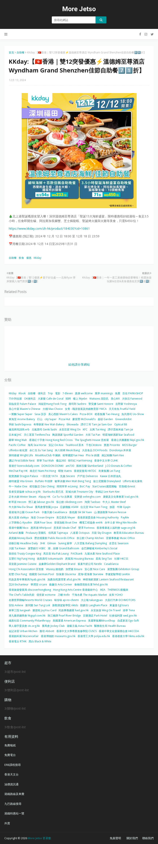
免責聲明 (115, 838)
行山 (39, 419)
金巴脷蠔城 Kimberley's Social (99, 548)
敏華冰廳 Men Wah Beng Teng (73, 481)
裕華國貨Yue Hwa (73, 455)
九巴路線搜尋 (12, 804)
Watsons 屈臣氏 (99, 398)
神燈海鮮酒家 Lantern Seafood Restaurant (108, 579)
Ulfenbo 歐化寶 (18, 450)
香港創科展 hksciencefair (24, 636)
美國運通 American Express (69, 620)
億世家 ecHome (46, 595)
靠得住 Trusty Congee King (25, 553)
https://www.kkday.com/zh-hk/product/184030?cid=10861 (49, 228)
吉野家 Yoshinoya (126, 404)
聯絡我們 (148, 838)
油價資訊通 (11, 784)
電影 (57, 393)
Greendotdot (123, 419)
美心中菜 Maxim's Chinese (24, 409)
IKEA (102, 590)
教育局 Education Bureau (129, 533)
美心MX (115, 398)
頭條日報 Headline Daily (23, 543)
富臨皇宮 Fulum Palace (22, 404)
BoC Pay (85, 486)
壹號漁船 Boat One (65, 522)
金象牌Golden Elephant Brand (57, 564)
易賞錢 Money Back (20, 538)
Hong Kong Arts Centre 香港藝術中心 (75, 590)
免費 (117, 393)
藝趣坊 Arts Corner (60, 584)
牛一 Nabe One (18, 486)
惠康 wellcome (84, 393)
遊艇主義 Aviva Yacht (79, 626)
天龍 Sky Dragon (101, 533)
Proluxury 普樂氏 (36, 533)
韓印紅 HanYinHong (80, 460)
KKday (37, 258)
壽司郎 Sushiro (77, 404)
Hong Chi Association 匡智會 (26, 569)
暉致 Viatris (65, 471)
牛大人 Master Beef (114, 502)
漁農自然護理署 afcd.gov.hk (64, 579)
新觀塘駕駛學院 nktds (65, 605)
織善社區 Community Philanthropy (29, 620)
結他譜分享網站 (79, 364)
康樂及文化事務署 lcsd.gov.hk (120, 497)
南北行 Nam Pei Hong (43, 471)
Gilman (51, 543)
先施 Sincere (67, 476)
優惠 (28, 258)
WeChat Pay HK (18, 471)
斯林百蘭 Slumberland (89, 466)
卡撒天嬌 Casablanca (54, 512)
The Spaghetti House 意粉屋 (92, 440)
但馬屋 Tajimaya (58, 533)
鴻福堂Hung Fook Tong (52, 404)
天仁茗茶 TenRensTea (37, 435)
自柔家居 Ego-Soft (128, 620)
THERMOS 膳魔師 (118, 590)
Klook (22, 393)
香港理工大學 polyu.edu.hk (94, 636)
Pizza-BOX (86, 414)
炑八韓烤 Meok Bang (67, 450)
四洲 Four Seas (43, 522)
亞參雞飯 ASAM (69, 507)
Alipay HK (44, 497)
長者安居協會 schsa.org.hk (25, 491)
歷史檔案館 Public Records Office (54, 538)
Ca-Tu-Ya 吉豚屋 (62, 497)
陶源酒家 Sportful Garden (67, 435)
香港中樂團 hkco (18, 528)
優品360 (61, 460)
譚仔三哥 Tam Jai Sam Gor (96, 424)
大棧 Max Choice (53, 409)
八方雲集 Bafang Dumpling (90, 543)
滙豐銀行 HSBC (37, 548)
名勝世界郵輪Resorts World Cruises (30, 600)
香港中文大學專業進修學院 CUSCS (76, 631)
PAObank (76, 553)
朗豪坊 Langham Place (93, 605)
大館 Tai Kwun (17, 548)
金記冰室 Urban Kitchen (23, 631)
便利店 (42, 393)
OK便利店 (30, 398)
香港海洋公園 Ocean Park (24, 512)
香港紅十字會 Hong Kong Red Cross (51, 440)
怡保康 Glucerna (66, 574)
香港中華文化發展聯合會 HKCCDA (119, 631)
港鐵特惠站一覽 (14, 813)
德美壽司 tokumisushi (50, 558)
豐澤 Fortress (86, 528)
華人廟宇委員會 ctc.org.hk (24, 626)
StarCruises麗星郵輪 (104, 486)
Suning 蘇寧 (65, 543)
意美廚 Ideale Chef (65, 528)
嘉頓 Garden (105, 419)
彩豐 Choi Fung (18, 574)
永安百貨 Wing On (70, 429)
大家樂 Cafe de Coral (50, 398)
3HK (42, 543)
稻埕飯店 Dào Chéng (42, 486)
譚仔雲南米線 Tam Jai (120, 429)
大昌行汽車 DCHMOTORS (120, 600)
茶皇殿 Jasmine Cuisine (22, 564)
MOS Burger (129, 445)
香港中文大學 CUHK (106, 460)
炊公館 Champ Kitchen (90, 538)
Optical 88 (120, 424)
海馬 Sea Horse (37, 445)
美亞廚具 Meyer (65, 517)
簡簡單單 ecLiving (67, 486)
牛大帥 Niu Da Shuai (21, 507)
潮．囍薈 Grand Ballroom (63, 548)
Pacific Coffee (17, 445)
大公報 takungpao (92, 600)
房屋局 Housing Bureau (79, 558)
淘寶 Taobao (92, 502)
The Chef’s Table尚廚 (21, 595)
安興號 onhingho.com (87, 497)
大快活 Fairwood (132, 398)
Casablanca (111, 564)
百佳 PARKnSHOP (132, 393)
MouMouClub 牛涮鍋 (47, 455)
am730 (70, 466)
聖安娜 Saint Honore (101, 404)
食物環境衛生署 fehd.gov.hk (91, 584)
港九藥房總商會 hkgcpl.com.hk (27, 615)
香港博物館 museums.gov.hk (58, 636)
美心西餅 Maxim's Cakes (63, 414)
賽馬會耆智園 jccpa (46, 507)
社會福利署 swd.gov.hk (123, 615)
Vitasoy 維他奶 (54, 569)
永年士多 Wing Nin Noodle (121, 522)
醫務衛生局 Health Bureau (110, 626)
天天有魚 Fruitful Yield (122, 409)
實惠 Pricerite (112, 445)
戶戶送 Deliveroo (87, 476)
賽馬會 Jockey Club (53, 626)
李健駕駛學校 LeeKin (117, 574)
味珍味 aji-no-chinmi (66, 600)
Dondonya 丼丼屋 (120, 450)
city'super (51, 419)
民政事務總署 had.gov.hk (74, 610)
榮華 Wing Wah (18, 440)
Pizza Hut (64, 419)
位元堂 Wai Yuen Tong (93, 507)
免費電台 (10, 755)
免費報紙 (10, 745)
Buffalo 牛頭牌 (43, 481)
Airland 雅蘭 (16, 533)
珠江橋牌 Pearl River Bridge (64, 615)
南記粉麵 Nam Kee (113, 455)
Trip (50, 393)
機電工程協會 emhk (90, 522)
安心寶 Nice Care (95, 569)
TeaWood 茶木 (75, 445)
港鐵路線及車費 (14, 794)
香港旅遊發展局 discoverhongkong (30, 590)
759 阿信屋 (15, 398)
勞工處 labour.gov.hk (41, 502)
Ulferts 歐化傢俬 (132, 481)
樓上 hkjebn (80, 398)
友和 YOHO (116, 595)
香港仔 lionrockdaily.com (24, 466)
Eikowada (72, 424)
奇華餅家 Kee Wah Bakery (48, 424)
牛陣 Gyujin (123, 507)
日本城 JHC (15, 435)
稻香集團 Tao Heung (107, 414)
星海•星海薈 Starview (90, 574)
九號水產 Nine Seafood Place (102, 553)
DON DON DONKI (52, 466)
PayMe (125, 517)
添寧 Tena (129, 610)
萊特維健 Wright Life (21, 455)
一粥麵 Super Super (20, 414)
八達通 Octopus (79, 533)
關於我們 (132, 838)
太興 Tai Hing (98, 429)
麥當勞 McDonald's (83, 419)
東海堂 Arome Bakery (22, 419)
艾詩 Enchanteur (18, 584)
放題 (112, 507)
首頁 (11, 52)
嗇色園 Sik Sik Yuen (80, 512)
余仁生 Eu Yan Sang (41, 450)
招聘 (68, 398)
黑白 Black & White (40, 641)
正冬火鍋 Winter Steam (22, 497)
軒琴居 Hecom (17, 502)
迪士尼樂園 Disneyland (107, 481)
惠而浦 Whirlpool (41, 528)
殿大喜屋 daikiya (19, 517)
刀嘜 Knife (64, 595)
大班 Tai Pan (92, 435)
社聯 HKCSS (121, 558)
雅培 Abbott (47, 631)
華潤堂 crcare (39, 584)
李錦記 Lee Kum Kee (107, 491)
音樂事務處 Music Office (120, 538)
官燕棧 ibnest (127, 486)
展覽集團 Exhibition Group (123, 569)
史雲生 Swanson (118, 543)
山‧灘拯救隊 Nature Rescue (110, 512)
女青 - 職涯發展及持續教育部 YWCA (86, 409)
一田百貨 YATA (49, 476)
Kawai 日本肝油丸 (110, 476)
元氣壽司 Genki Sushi (44, 429)
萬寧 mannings (104, 393)
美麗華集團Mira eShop (101, 620)
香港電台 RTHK (17, 641)
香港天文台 (11, 774)
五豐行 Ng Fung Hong (22, 558)
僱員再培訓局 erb (19, 429)
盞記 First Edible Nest (22, 460)
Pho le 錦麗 (92, 455)
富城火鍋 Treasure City (79, 491)
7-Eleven (68, 393)
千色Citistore (94, 445)
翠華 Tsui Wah (45, 460)
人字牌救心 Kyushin (20, 522)
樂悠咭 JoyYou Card (44, 610)
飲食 (21, 258)
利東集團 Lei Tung (109, 471)
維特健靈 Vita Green (21, 481)
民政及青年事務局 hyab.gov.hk (27, 579)
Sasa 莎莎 (40, 414)
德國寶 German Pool (41, 574)
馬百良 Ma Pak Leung (56, 553)
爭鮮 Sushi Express (20, 424)
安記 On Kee (56, 445)
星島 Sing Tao (104, 558)
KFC (85, 429)
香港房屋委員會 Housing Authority (98, 517)
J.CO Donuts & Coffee (118, 466)
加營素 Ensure (74, 569)
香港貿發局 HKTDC (85, 471)
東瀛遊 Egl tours (119, 605)
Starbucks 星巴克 (53, 491)
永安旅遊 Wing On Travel (106, 610)
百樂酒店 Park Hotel (95, 615)
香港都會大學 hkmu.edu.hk (128, 636)
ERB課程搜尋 (12, 765)
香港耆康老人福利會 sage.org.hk (116, 528)
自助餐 (20, 52)
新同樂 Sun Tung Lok (37, 605)
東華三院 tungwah (19, 610)
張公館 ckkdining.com (69, 502)
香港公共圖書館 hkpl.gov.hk (127, 440)
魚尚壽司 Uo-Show (133, 414)
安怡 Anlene (16, 605)
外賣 (7, 823)
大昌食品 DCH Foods (94, 450)
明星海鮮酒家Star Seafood (118, 435)
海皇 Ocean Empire (42, 517)
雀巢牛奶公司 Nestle (90, 564)
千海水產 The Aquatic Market (89, 595)
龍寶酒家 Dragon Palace (23, 476)
